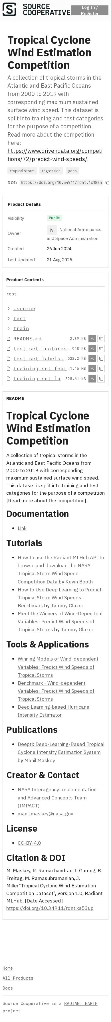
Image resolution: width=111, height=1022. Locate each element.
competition (70, 500)
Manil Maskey (39, 760)
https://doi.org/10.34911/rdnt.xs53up (50, 908)
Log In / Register (90, 10)
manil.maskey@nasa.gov (45, 813)
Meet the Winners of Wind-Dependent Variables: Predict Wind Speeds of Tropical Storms (60, 621)
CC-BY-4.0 (29, 842)
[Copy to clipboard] (107, 182)
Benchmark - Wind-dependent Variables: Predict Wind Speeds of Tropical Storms (56, 690)
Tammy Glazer (67, 605)
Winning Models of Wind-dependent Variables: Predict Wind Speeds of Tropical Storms (58, 666)
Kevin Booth (79, 581)
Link (22, 528)
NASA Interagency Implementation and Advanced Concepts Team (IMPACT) (57, 797)
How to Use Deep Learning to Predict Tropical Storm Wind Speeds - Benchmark (60, 597)
